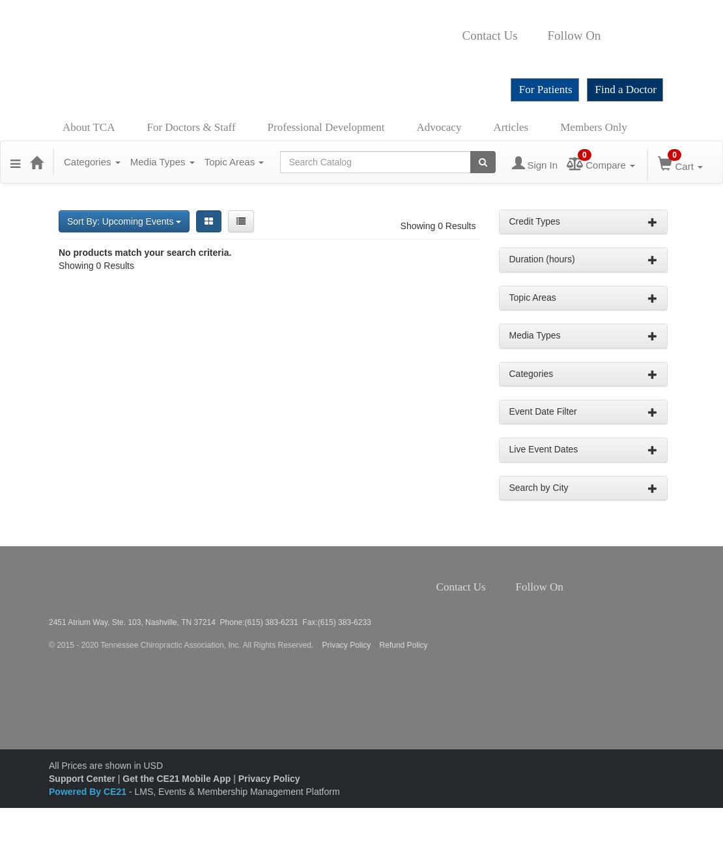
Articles (510, 127)
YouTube (466, 55)
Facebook (607, 36)
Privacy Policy (346, 645)
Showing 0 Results (438, 226)
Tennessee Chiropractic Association (83, 582)
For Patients (546, 89)
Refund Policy (404, 645)
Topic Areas (234, 161)
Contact (528, 36)
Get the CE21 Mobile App (176, 778)
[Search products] (483, 162)
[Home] (36, 162)
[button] (15, 162)
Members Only (593, 127)
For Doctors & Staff (191, 127)
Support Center (82, 778)
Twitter (622, 36)
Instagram (640, 36)
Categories (92, 161)
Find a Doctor (626, 89)
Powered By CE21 (89, 791)
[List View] (241, 221)
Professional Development (326, 127)
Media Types (162, 161)
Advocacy (439, 127)
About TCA (89, 127)
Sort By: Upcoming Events (124, 221)
